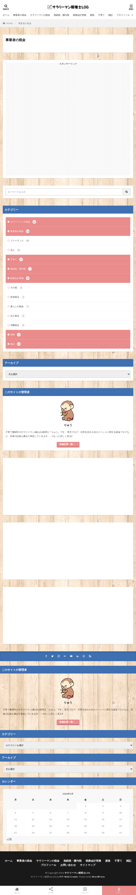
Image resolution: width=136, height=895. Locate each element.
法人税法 (17, 316)
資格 (92, 15)
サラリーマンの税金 (40, 15)
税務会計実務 (79, 15)
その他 (16, 287)
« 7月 (9, 839)
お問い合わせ (68, 864)
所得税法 (17, 297)
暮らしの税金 (20, 306)
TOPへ (119, 890)
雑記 (110, 15)
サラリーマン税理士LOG (77, 872)
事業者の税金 (19, 15)
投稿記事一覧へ (67, 444)
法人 (15, 250)
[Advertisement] (68, 120)
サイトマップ (87, 864)
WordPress (98, 876)
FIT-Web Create (69, 876)
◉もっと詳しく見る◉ (62, 436)
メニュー (85, 890)
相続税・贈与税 (61, 15)
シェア (51, 890)
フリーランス (20, 240)
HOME (9, 23)
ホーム (6, 15)
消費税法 (17, 325)
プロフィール (123, 15)
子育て (101, 15)
